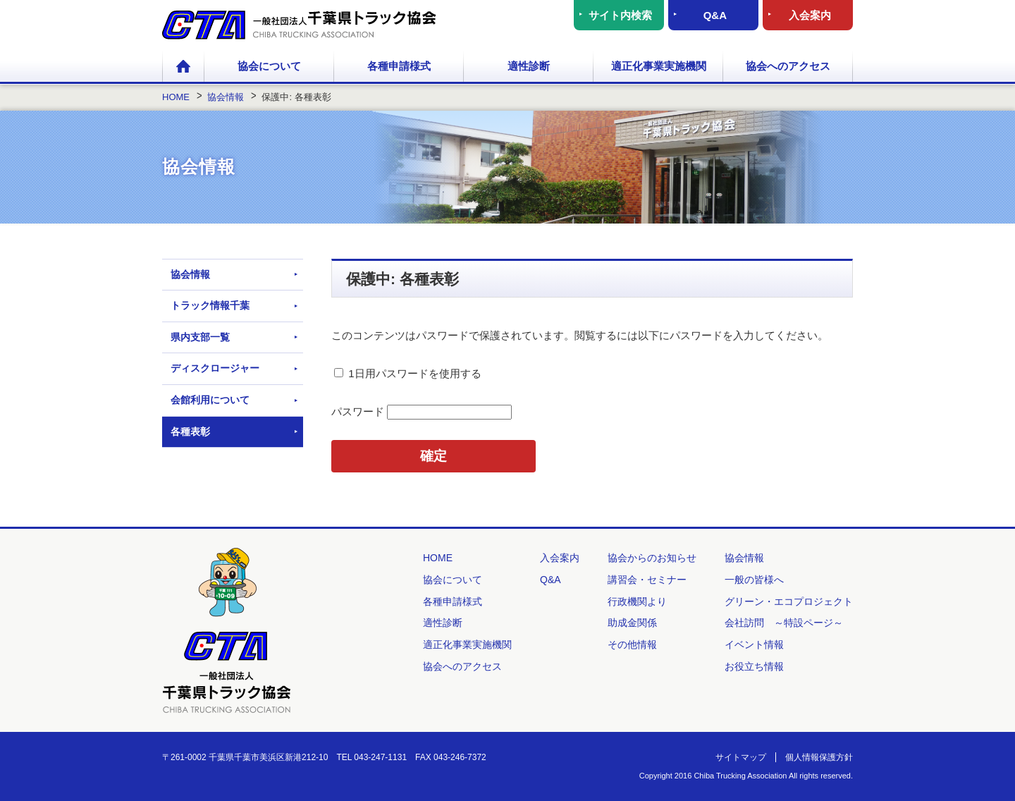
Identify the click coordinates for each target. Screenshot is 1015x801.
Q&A (715, 15)
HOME (183, 67)
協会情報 (190, 274)
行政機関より (637, 601)
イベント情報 (754, 644)
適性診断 (529, 66)
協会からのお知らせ (652, 557)
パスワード (421, 411)
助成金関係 (632, 622)
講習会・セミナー (647, 579)
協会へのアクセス (788, 66)
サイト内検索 (620, 15)
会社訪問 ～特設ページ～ (784, 622)
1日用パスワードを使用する (407, 373)
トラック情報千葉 (210, 305)
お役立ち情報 (754, 666)
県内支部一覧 (200, 337)
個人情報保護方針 (819, 757)
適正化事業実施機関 (658, 66)
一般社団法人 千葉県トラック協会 (299, 25)
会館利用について (210, 399)
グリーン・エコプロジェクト (789, 601)
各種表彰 (190, 431)
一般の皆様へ (754, 579)
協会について (269, 66)
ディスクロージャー (215, 368)
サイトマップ (740, 757)
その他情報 (632, 644)
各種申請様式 (399, 66)
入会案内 (810, 15)
